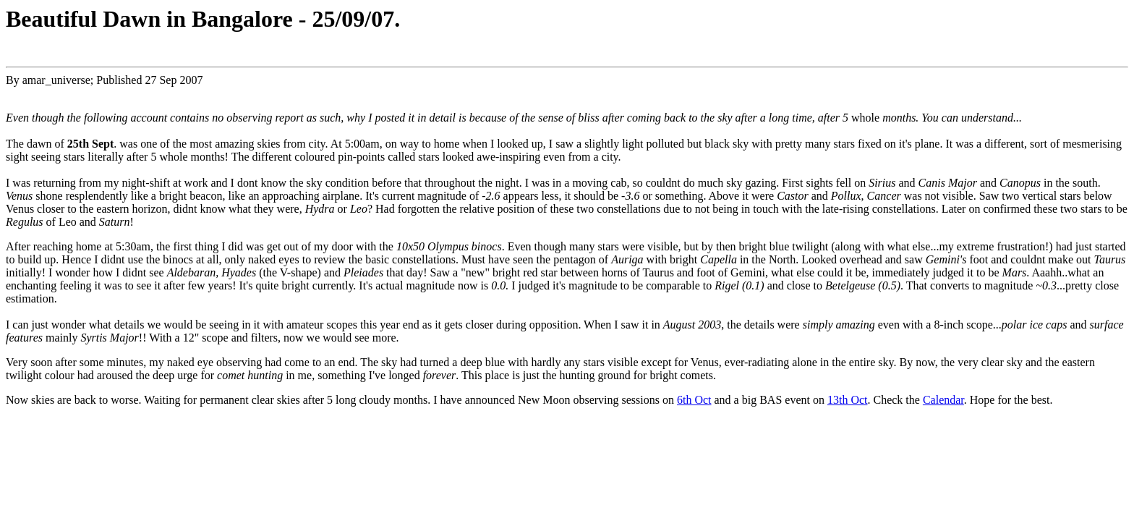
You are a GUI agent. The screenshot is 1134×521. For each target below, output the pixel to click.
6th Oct (694, 400)
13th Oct (847, 400)
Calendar (943, 400)
